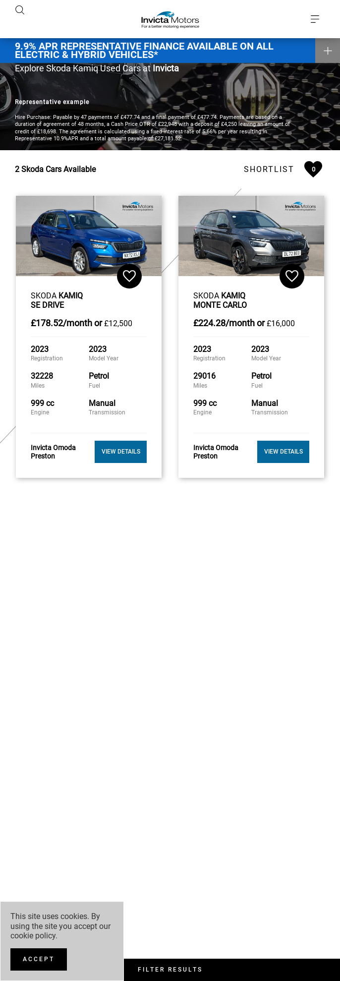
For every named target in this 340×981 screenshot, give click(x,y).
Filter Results (170, 969)
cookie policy (33, 935)
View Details (121, 449)
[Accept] (38, 959)
